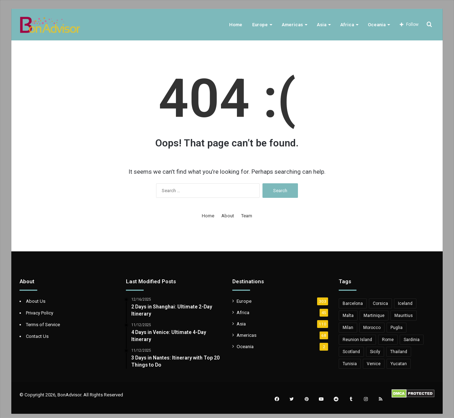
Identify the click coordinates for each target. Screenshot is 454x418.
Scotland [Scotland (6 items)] (351, 351)
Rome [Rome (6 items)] (388, 339)
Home (235, 24)
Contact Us (37, 336)
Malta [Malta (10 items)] (348, 315)
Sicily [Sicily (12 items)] (375, 351)
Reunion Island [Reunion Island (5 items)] (357, 339)
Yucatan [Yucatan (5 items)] (399, 363)
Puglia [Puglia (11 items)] (397, 327)
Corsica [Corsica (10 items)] (380, 303)
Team (246, 215)
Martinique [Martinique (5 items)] (374, 315)
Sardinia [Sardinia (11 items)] (412, 339)
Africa (347, 24)
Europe (260, 24)
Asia (321, 24)
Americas (292, 24)
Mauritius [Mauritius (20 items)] (403, 315)
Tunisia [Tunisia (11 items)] (350, 363)
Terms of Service (43, 324)
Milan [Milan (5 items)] (348, 327)
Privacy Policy (39, 313)
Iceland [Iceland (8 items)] (405, 303)
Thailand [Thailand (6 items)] (398, 351)
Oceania (377, 24)
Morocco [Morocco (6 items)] (372, 327)
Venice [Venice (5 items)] (374, 363)
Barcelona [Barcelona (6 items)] (353, 303)
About (227, 215)
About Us (35, 301)
